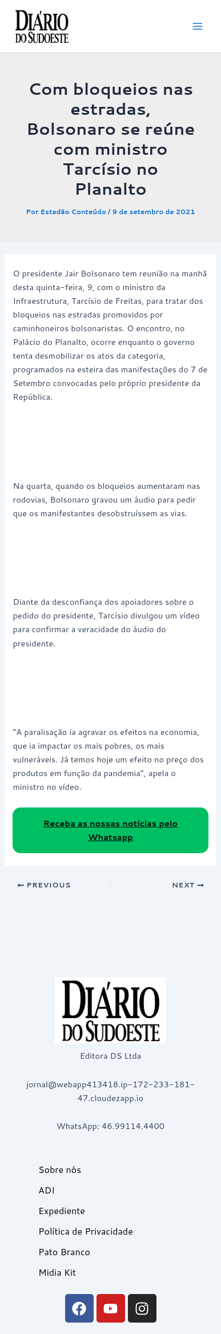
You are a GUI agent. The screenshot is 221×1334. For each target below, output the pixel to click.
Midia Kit (57, 1272)
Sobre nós (59, 1169)
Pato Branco (64, 1251)
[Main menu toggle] (198, 26)
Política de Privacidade (85, 1230)
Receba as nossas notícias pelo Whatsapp (110, 830)
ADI (46, 1189)
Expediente (61, 1210)
